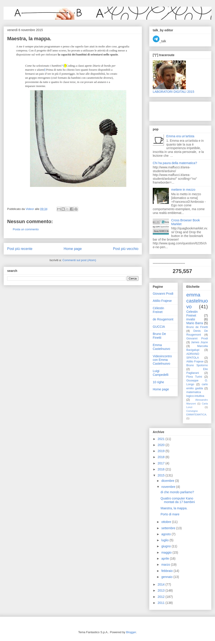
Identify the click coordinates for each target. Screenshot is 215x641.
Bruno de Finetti (197, 327)
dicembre (168, 480)
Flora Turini (194, 376)
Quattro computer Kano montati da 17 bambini (178, 500)
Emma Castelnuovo (161, 347)
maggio (166, 552)
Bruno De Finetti (159, 335)
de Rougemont (163, 319)
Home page (73, 249)
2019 (162, 451)
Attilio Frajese (162, 301)
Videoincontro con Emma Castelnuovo (162, 360)
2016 (162, 469)
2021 (162, 439)
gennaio (167, 577)
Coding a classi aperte (79, 65)
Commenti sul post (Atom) (79, 260)
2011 (162, 603)
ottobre (166, 522)
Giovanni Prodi (163, 293)
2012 (162, 597)
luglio (165, 540)
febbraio (167, 571)
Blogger (131, 632)
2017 (162, 463)
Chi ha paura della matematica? (175, 163)
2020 (162, 445)
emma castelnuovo (197, 301)
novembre (168, 487)
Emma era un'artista (180, 136)
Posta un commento (26, 229)
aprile (165, 558)
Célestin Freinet (158, 310)
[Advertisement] (179, 110)
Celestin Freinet (192, 313)
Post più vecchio (125, 249)
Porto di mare (170, 514)
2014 (162, 584)
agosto (166, 534)
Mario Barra (194, 323)
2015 (162, 475)
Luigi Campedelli (160, 373)
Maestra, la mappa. (174, 508)
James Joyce (199, 342)
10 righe (158, 382)
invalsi (190, 319)
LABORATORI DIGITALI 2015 (173, 91)
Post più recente (19, 249)
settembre (168, 528)
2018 (162, 457)
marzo (166, 564)
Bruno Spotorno (197, 365)
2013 (162, 590)
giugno (166, 546)
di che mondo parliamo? (177, 492)
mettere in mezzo (183, 189)
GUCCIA (159, 326)
